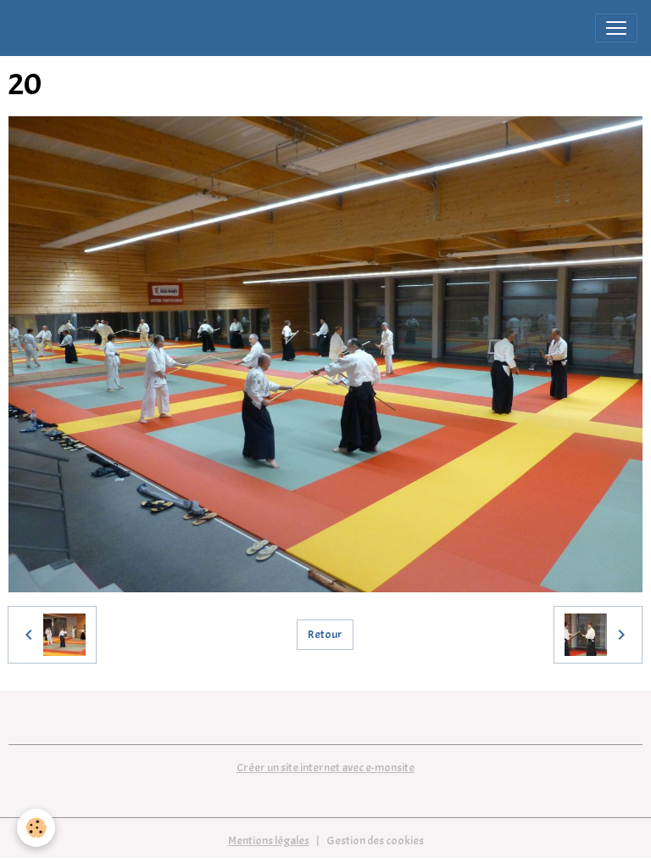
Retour (325, 634)
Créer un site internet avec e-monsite (325, 767)
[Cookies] (36, 828)
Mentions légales (268, 840)
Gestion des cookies (375, 840)
